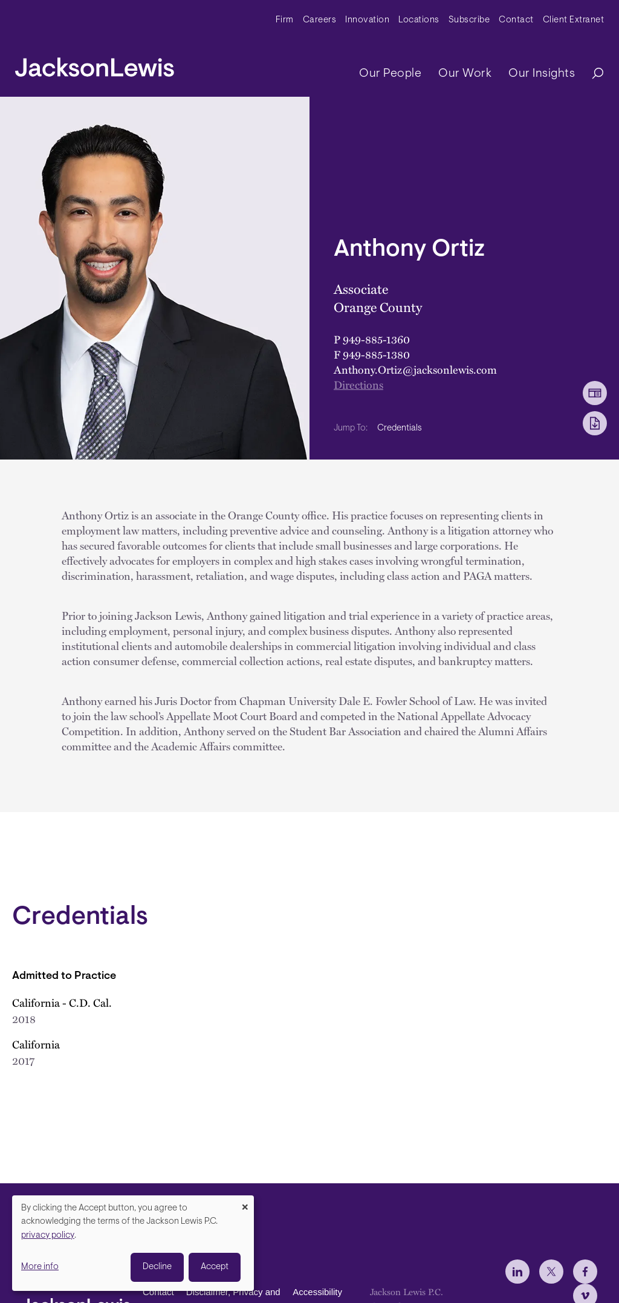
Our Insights (541, 74)
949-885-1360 (376, 339)
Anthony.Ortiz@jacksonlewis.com (415, 369)
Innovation (367, 20)
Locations (418, 20)
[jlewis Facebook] (585, 1271)
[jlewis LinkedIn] (517, 1271)
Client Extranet (573, 20)
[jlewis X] (551, 1271)
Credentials (399, 428)
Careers (320, 20)
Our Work (464, 74)
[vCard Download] (595, 393)
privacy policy (47, 1235)
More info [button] (40, 1267)
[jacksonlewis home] (94, 64)
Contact (516, 20)
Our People (390, 74)
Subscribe (469, 20)
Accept (214, 1267)
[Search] (592, 74)
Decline (157, 1267)
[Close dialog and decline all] (245, 1202)
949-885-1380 (376, 354)
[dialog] (133, 1243)
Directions (358, 384)
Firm (285, 20)
